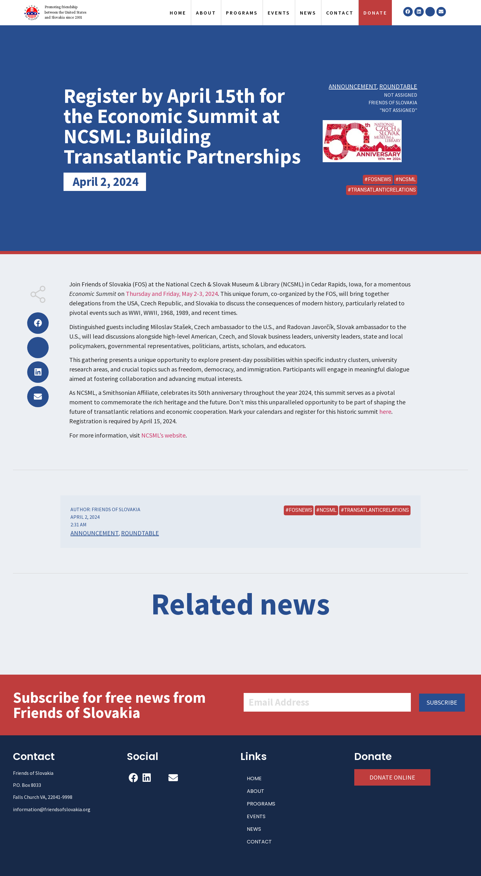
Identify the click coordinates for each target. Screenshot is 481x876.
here (385, 411)
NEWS (308, 12)
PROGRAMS (242, 12)
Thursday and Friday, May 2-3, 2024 (172, 293)
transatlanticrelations (383, 190)
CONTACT (340, 12)
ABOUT (206, 12)
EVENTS (279, 12)
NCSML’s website (163, 435)
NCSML (407, 179)
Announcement (353, 86)
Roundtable (398, 86)
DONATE (375, 12)
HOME (178, 12)
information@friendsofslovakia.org (51, 809)
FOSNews (379, 179)
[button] (38, 323)
